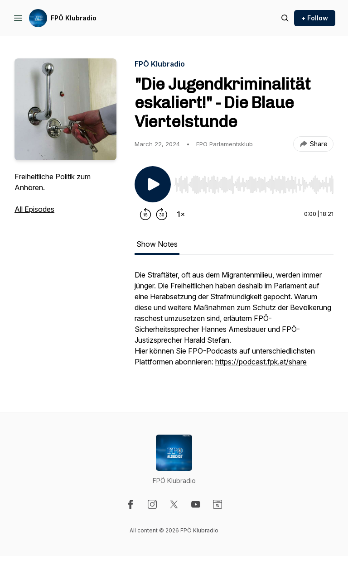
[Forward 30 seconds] (161, 214)
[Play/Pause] (153, 184)
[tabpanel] (234, 322)
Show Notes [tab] (157, 244)
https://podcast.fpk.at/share (261, 361)
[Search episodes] (285, 18)
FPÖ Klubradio (74, 18)
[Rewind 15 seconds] (145, 214)
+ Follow (314, 18)
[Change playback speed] (181, 214)
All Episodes (34, 209)
